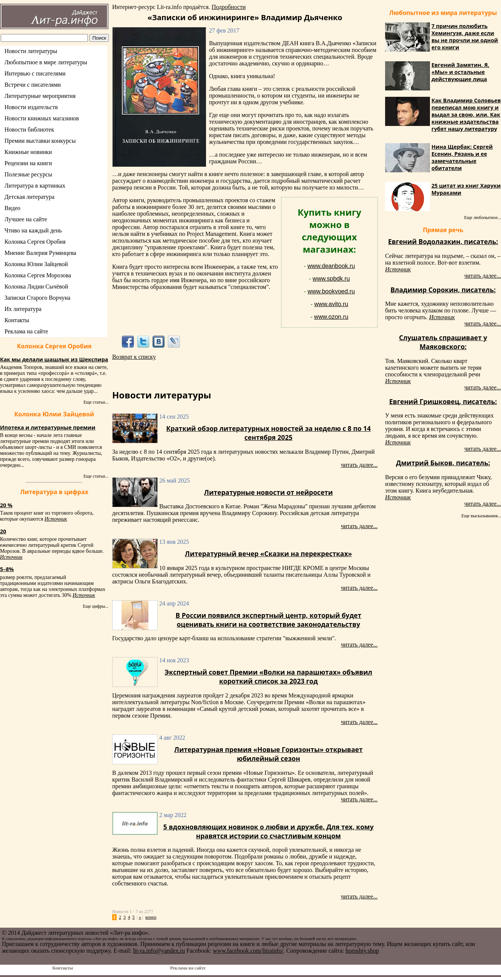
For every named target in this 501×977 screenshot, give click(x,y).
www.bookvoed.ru (331, 291)
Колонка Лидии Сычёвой (36, 286)
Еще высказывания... (481, 515)
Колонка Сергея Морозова (37, 275)
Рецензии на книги (28, 163)
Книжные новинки (28, 152)
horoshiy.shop (362, 950)
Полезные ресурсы (28, 174)
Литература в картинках (34, 185)
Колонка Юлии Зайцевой (36, 264)
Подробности (229, 7)
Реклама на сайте (26, 331)
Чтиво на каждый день (33, 230)
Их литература (23, 309)
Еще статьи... (95, 402)
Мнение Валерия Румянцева (40, 253)
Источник (55, 519)
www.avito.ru (331, 304)
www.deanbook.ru (331, 266)
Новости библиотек (29, 129)
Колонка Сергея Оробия (34, 241)
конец (150, 917)
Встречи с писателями (32, 84)
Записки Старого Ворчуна (37, 298)
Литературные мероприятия (40, 96)
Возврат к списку (134, 357)
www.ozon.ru (331, 317)
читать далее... (359, 465)
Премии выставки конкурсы (40, 141)
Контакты (16, 320)
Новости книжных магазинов (41, 118)
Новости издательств (31, 107)
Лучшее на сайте (25, 219)
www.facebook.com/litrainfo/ (248, 950)
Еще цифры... (95, 606)
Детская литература (29, 197)
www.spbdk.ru (331, 278)
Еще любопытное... (482, 217)
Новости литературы (30, 51)
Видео (12, 208)
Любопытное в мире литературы (45, 62)
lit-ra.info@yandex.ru (159, 950)
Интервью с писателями (34, 73)
